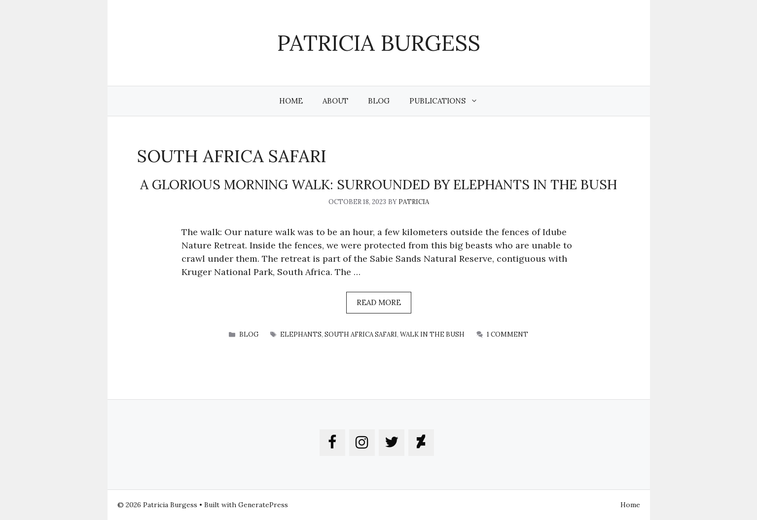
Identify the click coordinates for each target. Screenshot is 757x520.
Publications (448, 101)
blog (248, 334)
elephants (301, 334)
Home (291, 100)
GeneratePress (263, 504)
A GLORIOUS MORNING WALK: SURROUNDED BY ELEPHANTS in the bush (378, 184)
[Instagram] (362, 442)
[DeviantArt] (421, 442)
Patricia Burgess (378, 43)
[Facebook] (332, 442)
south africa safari (360, 334)
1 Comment (507, 334)
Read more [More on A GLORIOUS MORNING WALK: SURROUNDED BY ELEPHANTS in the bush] (379, 302)
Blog (379, 100)
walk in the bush (432, 334)
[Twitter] (391, 442)
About (335, 100)
